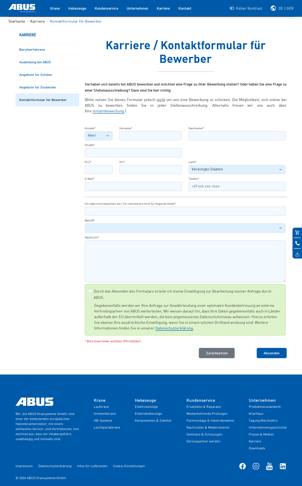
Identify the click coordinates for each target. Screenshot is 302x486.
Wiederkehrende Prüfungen (207, 414)
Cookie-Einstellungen (129, 466)
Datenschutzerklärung (174, 328)
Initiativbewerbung (108, 111)
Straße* (90, 145)
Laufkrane (101, 407)
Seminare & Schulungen (204, 434)
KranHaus (256, 414)
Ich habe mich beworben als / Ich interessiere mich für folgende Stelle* (130, 203)
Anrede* (90, 128)
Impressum (24, 466)
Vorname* (125, 128)
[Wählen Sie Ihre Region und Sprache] (282, 8)
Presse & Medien (261, 434)
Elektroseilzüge (146, 407)
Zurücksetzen (217, 353)
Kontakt (184, 8)
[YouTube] (269, 466)
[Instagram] (256, 466)
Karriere (163, 8)
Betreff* (90, 220)
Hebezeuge (77, 8)
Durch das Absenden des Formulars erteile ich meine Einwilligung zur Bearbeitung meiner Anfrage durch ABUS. (182, 295)
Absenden (272, 353)
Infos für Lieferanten (92, 466)
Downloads (257, 448)
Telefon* (194, 179)
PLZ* (88, 162)
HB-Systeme (103, 420)
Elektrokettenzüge (148, 414)
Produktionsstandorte (265, 407)
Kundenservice (106, 8)
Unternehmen (137, 8)
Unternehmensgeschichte (268, 427)
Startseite (16, 21)
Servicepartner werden (203, 441)
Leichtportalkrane (107, 427)
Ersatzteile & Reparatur (203, 407)
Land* (193, 162)
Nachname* (196, 128)
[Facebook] (242, 466)
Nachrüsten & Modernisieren (207, 427)
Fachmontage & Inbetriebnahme (210, 420)
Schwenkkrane (105, 414)
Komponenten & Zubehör (153, 420)
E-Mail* (90, 179)
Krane (55, 8)
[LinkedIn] (283, 466)
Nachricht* (92, 237)
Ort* (122, 162)
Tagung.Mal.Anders (263, 420)
